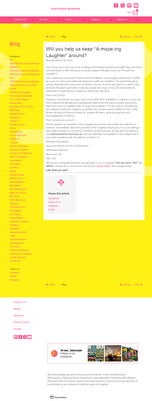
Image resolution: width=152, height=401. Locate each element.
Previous (125, 36)
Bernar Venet (16, 103)
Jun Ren (14, 167)
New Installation (17, 182)
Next (138, 36)
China (12, 128)
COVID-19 (14, 139)
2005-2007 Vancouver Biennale (24, 63)
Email (51, 209)
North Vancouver (18, 200)
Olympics (14, 203)
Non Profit (14, 196)
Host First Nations (18, 157)
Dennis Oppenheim (19, 146)
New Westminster (18, 189)
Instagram (14, 280)
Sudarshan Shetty (18, 232)
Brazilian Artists (17, 114)
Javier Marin (15, 160)
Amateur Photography (20, 92)
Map (132, 12)
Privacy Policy (21, 322)
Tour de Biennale (18, 239)
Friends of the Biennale (21, 153)
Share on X (54, 202)
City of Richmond (18, 135)
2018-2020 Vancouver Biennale (24, 81)
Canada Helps (102, 166)
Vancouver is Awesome (21, 254)
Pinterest (53, 205)
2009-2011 (15, 67)
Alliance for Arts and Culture (23, 85)
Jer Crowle (15, 164)
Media (13, 171)
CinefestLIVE (16, 132)
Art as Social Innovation (21, 96)
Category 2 (15, 117)
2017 (12, 78)
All (11, 60)
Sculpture (14, 225)
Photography (16, 210)
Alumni (13, 88)
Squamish (14, 228)
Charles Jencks (17, 124)
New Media (15, 185)
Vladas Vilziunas (18, 257)
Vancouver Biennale (19, 250)
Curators (14, 142)
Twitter (13, 276)
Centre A (14, 121)
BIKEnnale (15, 110)
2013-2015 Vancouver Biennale (24, 70)
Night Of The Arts (18, 193)
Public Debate (16, 218)
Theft (12, 236)
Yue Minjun (15, 261)
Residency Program (19, 221)
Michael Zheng (17, 175)
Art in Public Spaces (19, 99)
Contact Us (20, 302)
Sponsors (19, 315)
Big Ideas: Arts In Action (21, 106)
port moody (15, 214)
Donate (17, 328)
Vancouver (15, 246)
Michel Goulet (16, 178)
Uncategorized (16, 243)
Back (50, 36)
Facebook (14, 272)
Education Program (19, 149)
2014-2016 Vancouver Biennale (24, 74)
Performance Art (17, 207)
